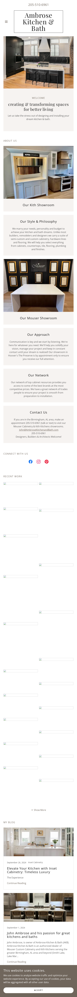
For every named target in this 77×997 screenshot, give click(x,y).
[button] (8, 21)
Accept (38, 992)
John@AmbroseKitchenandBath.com (38, 429)
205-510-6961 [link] (38, 4)
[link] (38, 21)
